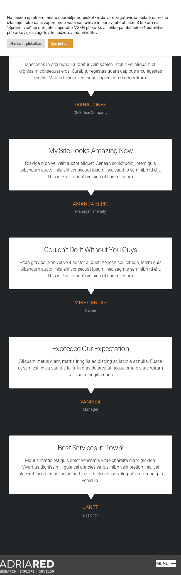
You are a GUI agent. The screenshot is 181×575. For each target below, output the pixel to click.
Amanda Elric (91, 204)
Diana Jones (90, 104)
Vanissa (90, 402)
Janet (90, 507)
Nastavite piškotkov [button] (25, 43)
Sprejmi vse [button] (60, 43)
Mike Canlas (90, 302)
